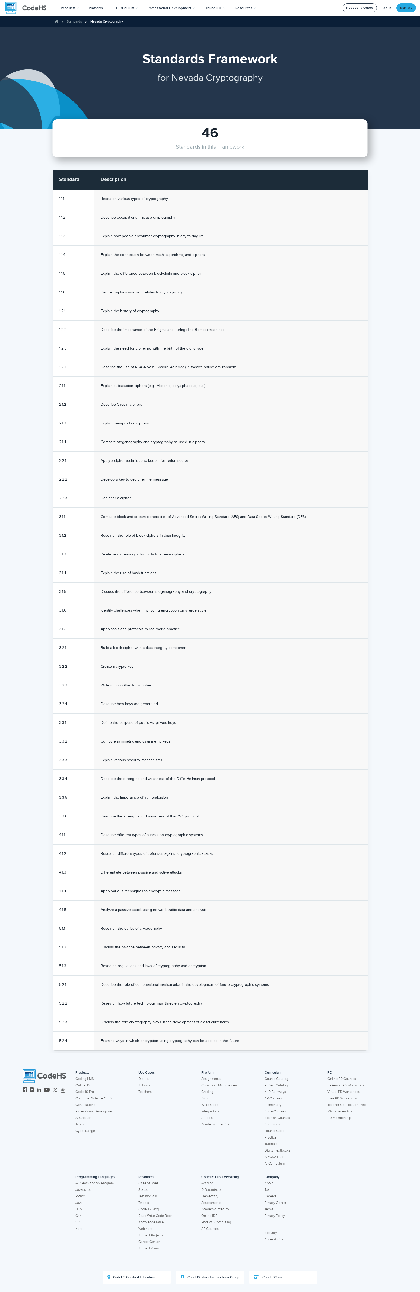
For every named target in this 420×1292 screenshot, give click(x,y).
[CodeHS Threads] (63, 1090)
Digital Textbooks (277, 1150)
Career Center (149, 1242)
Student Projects (150, 1235)
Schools (144, 1085)
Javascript (83, 1190)
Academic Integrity (215, 1124)
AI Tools (207, 1118)
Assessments (211, 1203)
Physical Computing (216, 1222)
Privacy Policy (275, 1216)
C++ (78, 1216)
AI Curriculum (275, 1163)
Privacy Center (275, 1203)
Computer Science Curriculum (97, 1098)
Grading (207, 1092)
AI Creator (83, 1118)
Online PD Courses (341, 1079)
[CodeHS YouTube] (47, 1090)
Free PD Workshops (342, 1098)
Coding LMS (84, 1079)
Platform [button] (97, 8)
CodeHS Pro (84, 1092)
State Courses (275, 1111)
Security (271, 1233)
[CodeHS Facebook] (25, 1090)
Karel (79, 1229)
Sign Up (406, 8)
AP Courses (273, 1098)
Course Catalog (276, 1079)
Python (80, 1196)
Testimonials (147, 1196)
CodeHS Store (268, 1277)
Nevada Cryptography (106, 22)
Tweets (143, 1203)
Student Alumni (149, 1248)
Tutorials (271, 1144)
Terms (269, 1209)
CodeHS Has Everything (220, 1177)
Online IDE (83, 1085)
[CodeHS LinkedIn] (39, 1090)
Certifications (85, 1105)
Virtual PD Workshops (343, 1092)
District (143, 1079)
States (143, 1190)
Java (78, 1203)
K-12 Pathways (275, 1092)
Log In (387, 8)
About (269, 1183)
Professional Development (94, 1111)
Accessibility (274, 1239)
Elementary (273, 1105)
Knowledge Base (151, 1222)
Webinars (145, 1229)
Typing (80, 1124)
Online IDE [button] (215, 8)
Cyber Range (85, 1131)
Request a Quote (359, 8)
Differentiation (211, 1190)
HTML (79, 1209)
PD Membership (339, 1118)
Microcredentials (339, 1111)
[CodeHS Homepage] (28, 8)
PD (329, 1072)
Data (205, 1098)
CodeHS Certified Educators (131, 1277)
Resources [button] (245, 8)
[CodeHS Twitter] (55, 1090)
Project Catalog (276, 1085)
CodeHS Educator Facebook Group (210, 1277)
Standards (74, 22)
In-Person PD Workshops (345, 1085)
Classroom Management (219, 1085)
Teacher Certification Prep (346, 1105)
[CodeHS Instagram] (32, 1090)
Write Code (209, 1105)
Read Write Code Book (155, 1216)
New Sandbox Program (94, 1183)
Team (268, 1190)
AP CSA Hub (274, 1157)
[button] (70, 8)
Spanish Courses (277, 1118)
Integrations (210, 1111)
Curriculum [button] (127, 8)
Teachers (145, 1092)
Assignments (211, 1079)
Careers (270, 1196)
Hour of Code (274, 1131)
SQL (78, 1222)
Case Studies (148, 1183)
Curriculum (273, 1072)
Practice (270, 1137)
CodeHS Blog (148, 1209)
